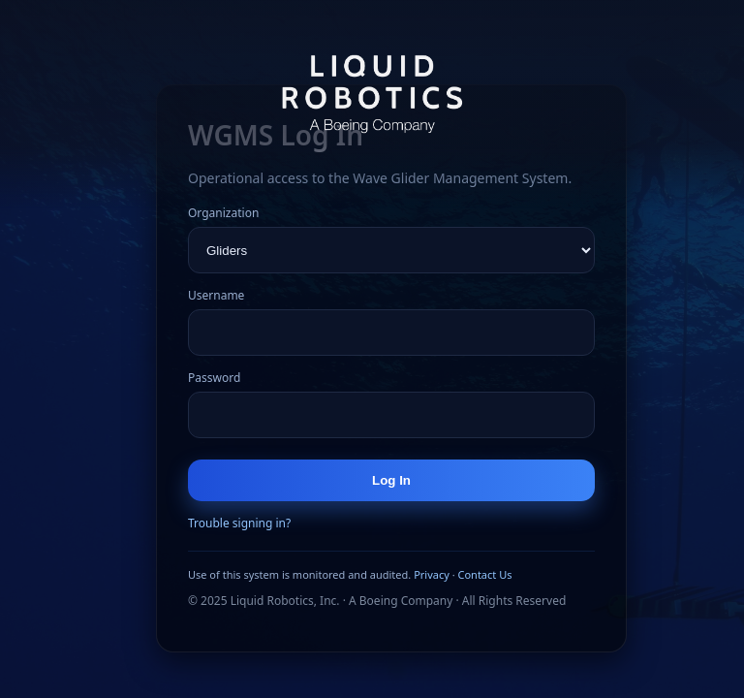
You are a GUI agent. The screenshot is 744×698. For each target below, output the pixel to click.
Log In (391, 480)
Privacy (432, 574)
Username (216, 295)
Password (214, 377)
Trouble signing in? (239, 523)
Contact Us (484, 574)
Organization (223, 213)
